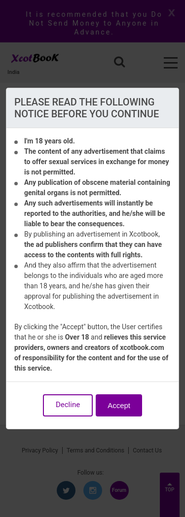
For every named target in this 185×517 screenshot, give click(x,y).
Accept (119, 405)
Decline (68, 404)
